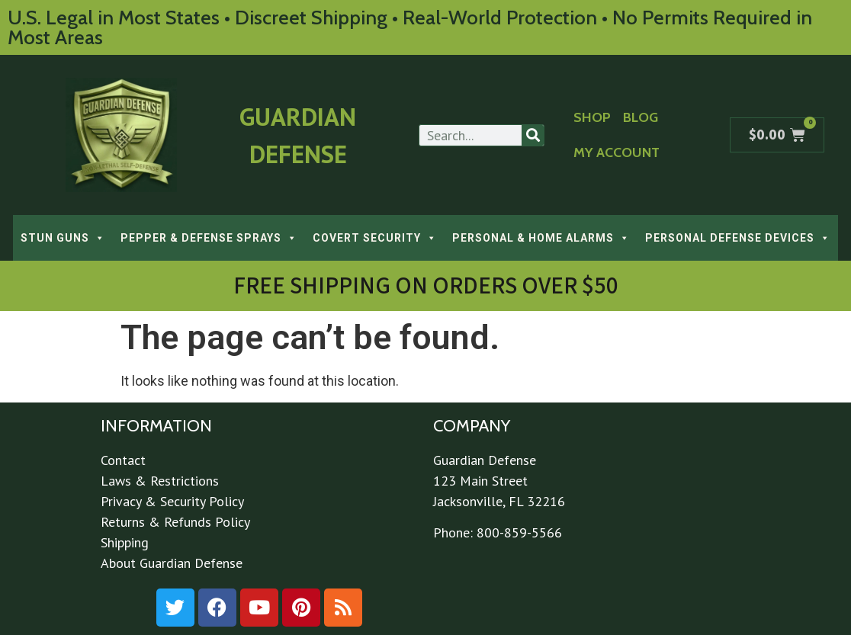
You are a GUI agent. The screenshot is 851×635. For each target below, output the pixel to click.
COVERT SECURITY (375, 238)
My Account (616, 152)
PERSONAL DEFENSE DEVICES (737, 238)
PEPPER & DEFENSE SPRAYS (208, 238)
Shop (592, 117)
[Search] (533, 135)
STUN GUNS (63, 238)
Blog (640, 117)
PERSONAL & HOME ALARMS (541, 238)
